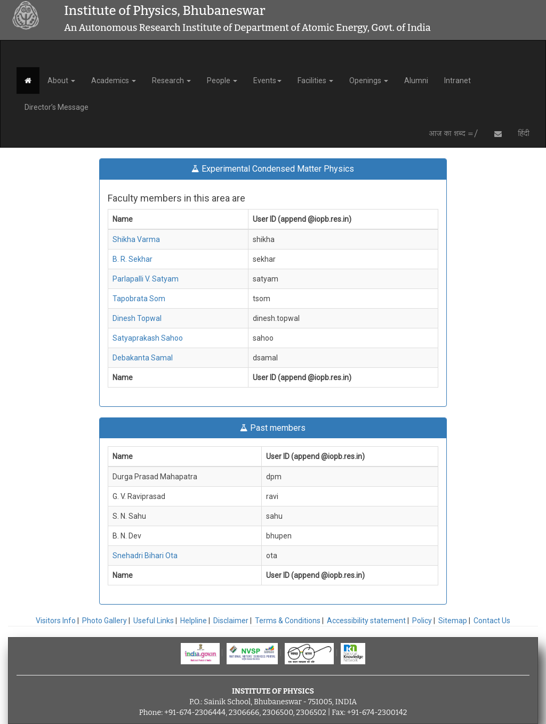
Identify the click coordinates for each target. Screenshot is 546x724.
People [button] (222, 80)
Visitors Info (56, 620)
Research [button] (171, 80)
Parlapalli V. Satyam (146, 279)
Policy (422, 620)
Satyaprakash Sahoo (148, 338)
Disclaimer (230, 620)
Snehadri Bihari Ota (145, 555)
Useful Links (153, 620)
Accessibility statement (366, 620)
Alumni (416, 80)
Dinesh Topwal (137, 318)
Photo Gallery (104, 620)
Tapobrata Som (139, 298)
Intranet (457, 80)
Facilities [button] (315, 80)
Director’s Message (57, 107)
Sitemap (452, 620)
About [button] (61, 80)
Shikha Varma (136, 239)
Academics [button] (113, 80)
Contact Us (491, 620)
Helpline (193, 620)
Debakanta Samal (143, 357)
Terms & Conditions (287, 620)
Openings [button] (368, 80)
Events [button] (267, 80)
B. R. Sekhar (132, 259)
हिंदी (523, 134)
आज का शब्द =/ (453, 134)
